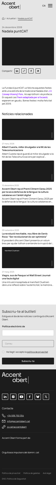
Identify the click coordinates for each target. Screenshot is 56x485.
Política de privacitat (11, 473)
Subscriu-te (28, 361)
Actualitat (11, 18)
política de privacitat (37, 351)
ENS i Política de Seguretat (14, 478)
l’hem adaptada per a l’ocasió (32, 97)
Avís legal (47, 473)
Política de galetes (31, 473)
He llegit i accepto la (27, 351)
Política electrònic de (13, 326)
